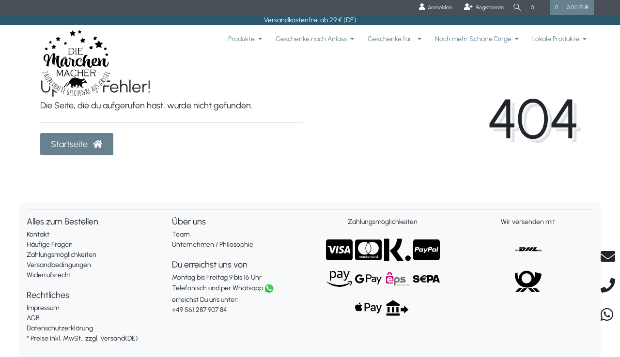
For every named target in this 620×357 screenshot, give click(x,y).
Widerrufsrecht (49, 275)
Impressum (43, 308)
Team (180, 234)
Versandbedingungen (59, 265)
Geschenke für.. (391, 39)
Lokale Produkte (555, 39)
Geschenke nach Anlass (311, 39)
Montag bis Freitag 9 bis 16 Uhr (217, 277)
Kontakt (38, 234)
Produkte (241, 39)
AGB (33, 318)
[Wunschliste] (538, 7)
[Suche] (516, 7)
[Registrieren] (481, 7)
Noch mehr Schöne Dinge (473, 39)
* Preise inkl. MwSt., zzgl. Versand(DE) (82, 338)
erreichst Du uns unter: (237, 299)
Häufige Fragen (50, 244)
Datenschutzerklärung (60, 328)
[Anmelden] (432, 7)
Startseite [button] (77, 144)
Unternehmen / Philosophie (212, 244)
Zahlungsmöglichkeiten (61, 255)
